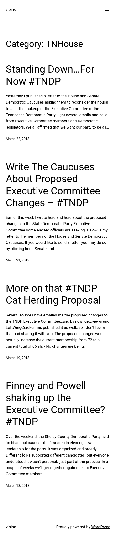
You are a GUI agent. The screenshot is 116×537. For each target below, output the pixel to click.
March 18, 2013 (17, 486)
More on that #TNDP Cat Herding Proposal (53, 294)
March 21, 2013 (17, 260)
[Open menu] (107, 10)
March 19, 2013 (17, 358)
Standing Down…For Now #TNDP (50, 75)
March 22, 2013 (17, 139)
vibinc (11, 9)
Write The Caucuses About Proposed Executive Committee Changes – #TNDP (53, 185)
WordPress (100, 527)
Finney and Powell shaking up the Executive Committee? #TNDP (55, 403)
